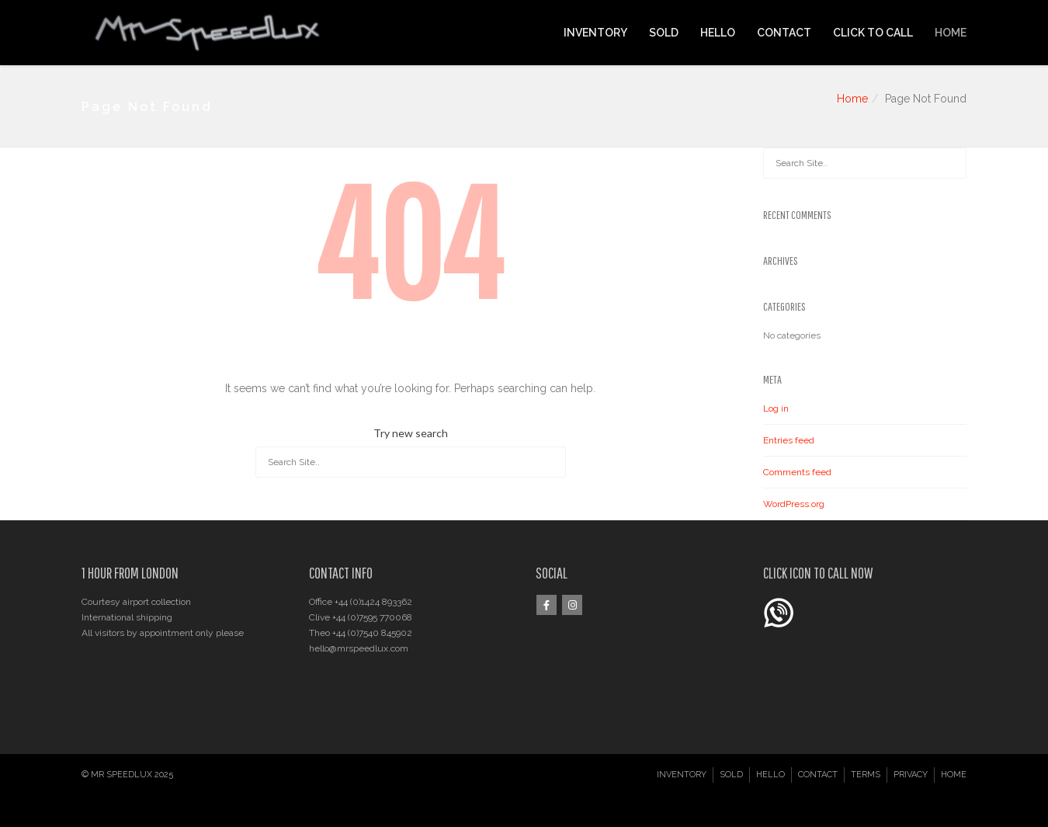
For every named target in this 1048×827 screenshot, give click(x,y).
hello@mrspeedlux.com (358, 648)
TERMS (865, 775)
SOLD (663, 32)
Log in (776, 408)
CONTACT (784, 32)
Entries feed (788, 440)
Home (852, 98)
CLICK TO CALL (873, 32)
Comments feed (797, 472)
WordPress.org (793, 504)
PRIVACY (911, 775)
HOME (950, 32)
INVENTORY (595, 32)
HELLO (717, 32)
